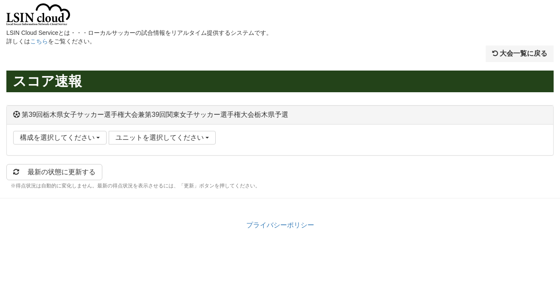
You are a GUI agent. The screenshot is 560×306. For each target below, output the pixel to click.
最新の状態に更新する (54, 172)
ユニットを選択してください (162, 137)
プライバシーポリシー (280, 225)
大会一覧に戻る (519, 53)
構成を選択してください (60, 137)
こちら (39, 41)
